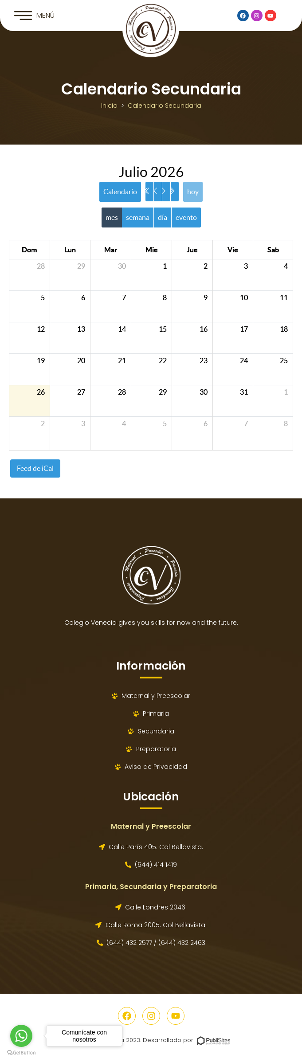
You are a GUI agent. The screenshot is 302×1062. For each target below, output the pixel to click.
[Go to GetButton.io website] (21, 1053)
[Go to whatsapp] (21, 1036)
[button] (34, 15)
